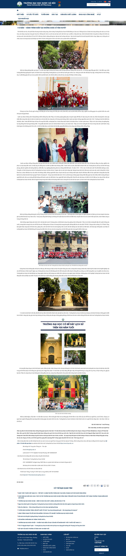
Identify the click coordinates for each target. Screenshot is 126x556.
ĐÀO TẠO (53, 10)
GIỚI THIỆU (22, 10)
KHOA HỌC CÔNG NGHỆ (82, 10)
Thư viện (67, 537)
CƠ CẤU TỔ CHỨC (33, 10)
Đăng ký (101, 545)
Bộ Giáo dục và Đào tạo (71, 529)
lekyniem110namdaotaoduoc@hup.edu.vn (34, 466)
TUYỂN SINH (44, 10)
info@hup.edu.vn (22, 540)
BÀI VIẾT (27, 14)
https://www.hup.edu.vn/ (66, 435)
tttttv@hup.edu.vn (31, 441)
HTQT (93, 10)
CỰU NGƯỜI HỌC (102, 10)
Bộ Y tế (67, 531)
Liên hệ (100, 1)
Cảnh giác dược (69, 535)
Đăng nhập (93, 1)
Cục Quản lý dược (69, 533)
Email (66, 539)
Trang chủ (20, 14)
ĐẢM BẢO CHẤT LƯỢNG (65, 10)
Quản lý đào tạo (69, 541)
